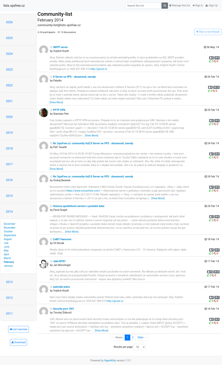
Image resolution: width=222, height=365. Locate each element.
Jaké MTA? (58, 261)
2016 (9, 180)
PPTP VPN (57, 109)
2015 (9, 196)
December (9, 223)
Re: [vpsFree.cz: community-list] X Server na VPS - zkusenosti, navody (91, 143)
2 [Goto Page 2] (133, 337)
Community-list (55, 14)
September (10, 235)
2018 (9, 148)
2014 (9, 211)
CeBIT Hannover (60, 239)
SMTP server (59, 47)
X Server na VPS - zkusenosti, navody (73, 76)
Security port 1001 (62, 308)
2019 (9, 132)
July (6, 242)
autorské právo (60, 286)
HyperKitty (110, 360)
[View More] (56, 102)
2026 (9, 22)
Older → (142, 337)
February (9, 262)
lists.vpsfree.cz (14, 5)
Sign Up (212, 5)
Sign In (198, 5)
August (8, 239)
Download (18, 342)
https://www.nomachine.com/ (83, 190)
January (8, 265)
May (6, 250)
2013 (9, 282)
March (7, 258)
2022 (9, 85)
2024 (9, 54)
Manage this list (179, 5)
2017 (9, 164)
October (8, 231)
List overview (18, 329)
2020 (9, 117)
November (9, 227)
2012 (9, 298)
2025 (9, 38)
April (6, 254)
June (6, 246)
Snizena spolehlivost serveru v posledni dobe (77, 206)
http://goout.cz (98, 68)
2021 (9, 101)
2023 (9, 69)
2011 (9, 313)
